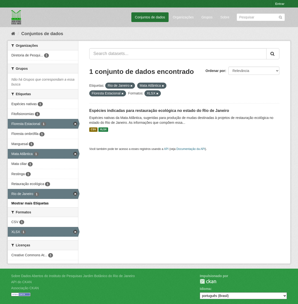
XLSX (103, 129)
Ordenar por (215, 71)
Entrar (279, 4)
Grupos (207, 17)
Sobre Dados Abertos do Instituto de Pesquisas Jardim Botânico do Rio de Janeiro (73, 276)
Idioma (205, 289)
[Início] (13, 33)
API (166, 149)
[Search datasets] (261, 17)
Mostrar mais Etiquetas (30, 203)
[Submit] (280, 17)
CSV (93, 129)
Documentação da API (190, 149)
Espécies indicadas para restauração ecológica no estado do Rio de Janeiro (159, 111)
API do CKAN (21, 282)
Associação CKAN (25, 288)
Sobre (224, 17)
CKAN (208, 281)
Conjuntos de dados (150, 17)
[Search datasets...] (178, 53)
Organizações (183, 17)
